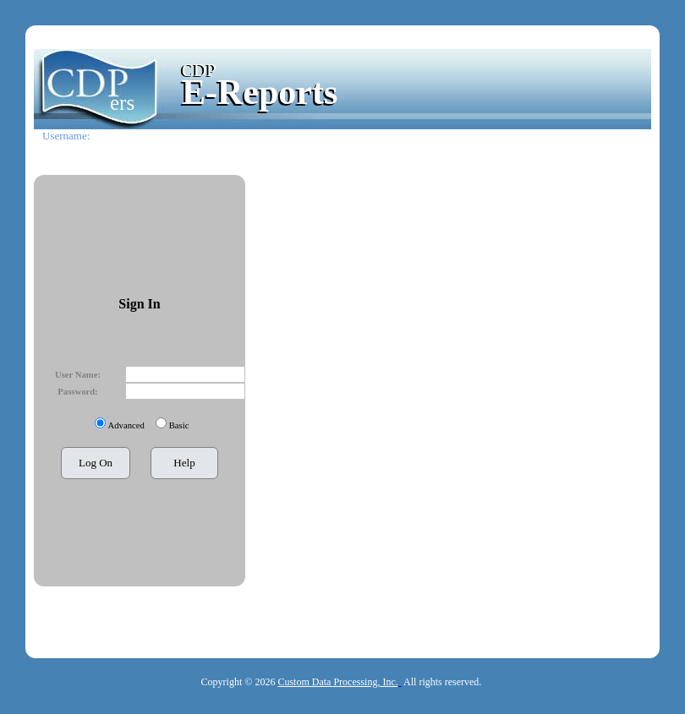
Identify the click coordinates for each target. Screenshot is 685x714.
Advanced (126, 425)
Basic (179, 425)
